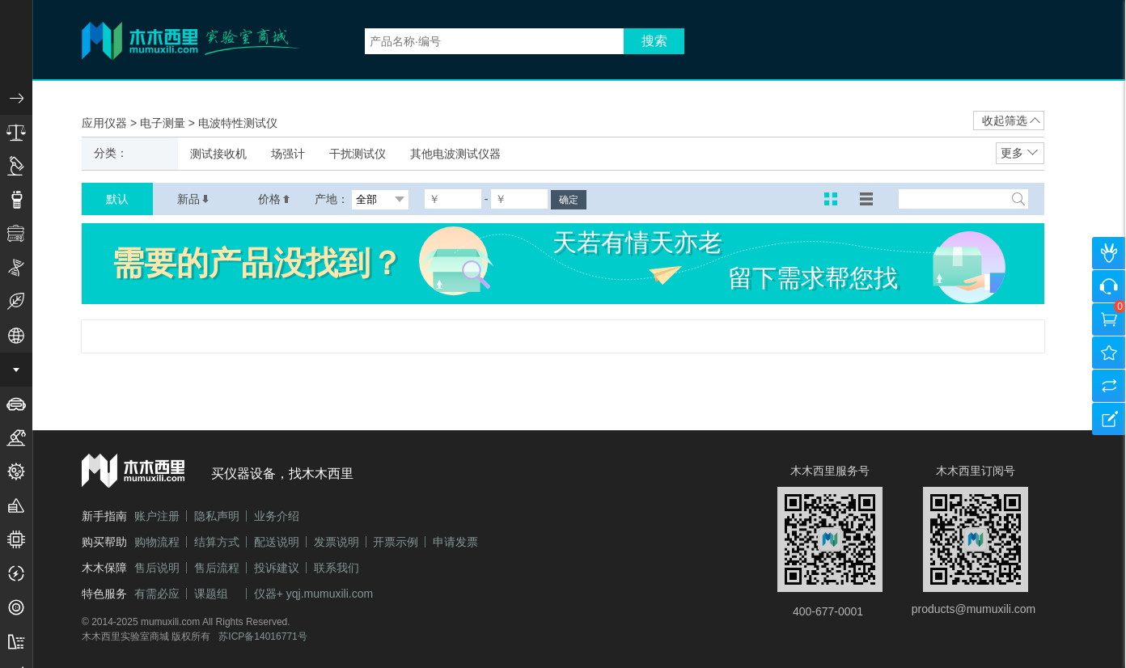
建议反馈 (1109, 419)
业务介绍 (276, 516)
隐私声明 (216, 516)
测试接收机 (218, 153)
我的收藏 (1109, 352)
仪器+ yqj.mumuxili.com (313, 593)
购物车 (1109, 319)
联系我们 (336, 567)
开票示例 (395, 542)
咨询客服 (1109, 286)
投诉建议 (276, 567)
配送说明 (276, 542)
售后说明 (157, 567)
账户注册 (157, 516)
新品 (193, 198)
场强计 (288, 153)
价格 (274, 198)
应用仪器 (106, 122)
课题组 (211, 593)
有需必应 (157, 593)
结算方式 (216, 542)
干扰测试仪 (357, 153)
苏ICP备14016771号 (262, 636)
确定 (568, 199)
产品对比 (1109, 386)
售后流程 (216, 567)
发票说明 (336, 542)
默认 (117, 198)
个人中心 (1109, 253)
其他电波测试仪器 (455, 153)
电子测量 (164, 122)
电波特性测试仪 (237, 122)
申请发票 (455, 542)
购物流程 (157, 542)
